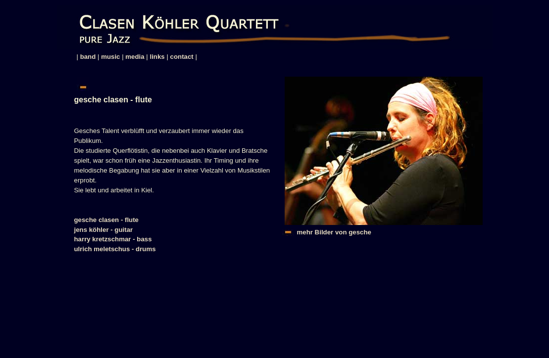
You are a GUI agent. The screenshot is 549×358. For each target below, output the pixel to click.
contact (182, 56)
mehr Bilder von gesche (334, 232)
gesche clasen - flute (106, 220)
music (110, 56)
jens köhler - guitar (103, 229)
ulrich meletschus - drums (115, 249)
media (134, 56)
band (88, 56)
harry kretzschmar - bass (113, 239)
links (157, 56)
